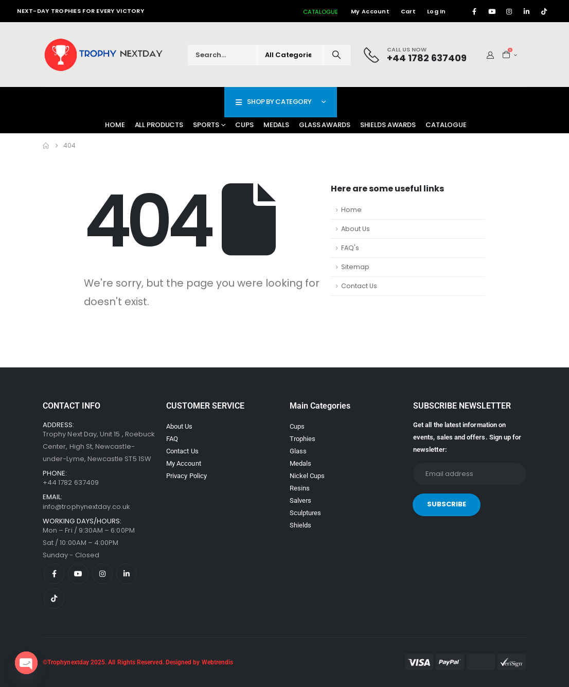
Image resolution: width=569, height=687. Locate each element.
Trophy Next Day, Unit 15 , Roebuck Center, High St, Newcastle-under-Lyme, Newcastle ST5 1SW (99, 446)
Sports (206, 125)
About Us (355, 228)
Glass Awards (324, 125)
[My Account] (490, 55)
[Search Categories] (290, 55)
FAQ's (350, 247)
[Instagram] (509, 11)
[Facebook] (474, 11)
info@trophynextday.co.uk (87, 507)
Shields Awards (388, 125)
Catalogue (446, 125)
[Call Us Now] (415, 54)
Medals (276, 125)
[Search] (336, 55)
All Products (159, 125)
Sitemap (355, 266)
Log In (436, 11)
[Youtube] (492, 11)
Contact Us (359, 285)
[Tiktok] (544, 11)
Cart (408, 11)
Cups (244, 125)
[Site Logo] (104, 55)
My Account (370, 11)
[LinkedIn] (527, 11)
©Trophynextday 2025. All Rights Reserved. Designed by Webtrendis (138, 662)
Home (115, 125)
